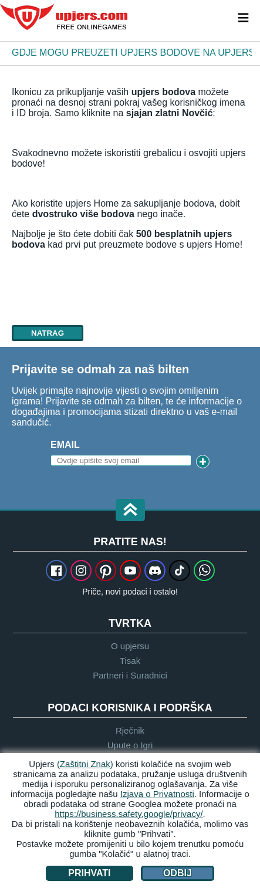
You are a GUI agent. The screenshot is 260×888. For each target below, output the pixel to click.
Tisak (130, 661)
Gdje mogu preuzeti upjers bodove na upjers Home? (132, 53)
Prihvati (89, 873)
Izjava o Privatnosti (157, 794)
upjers (64, 17)
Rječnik (130, 730)
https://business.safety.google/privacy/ (128, 814)
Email (65, 445)
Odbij (177, 873)
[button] (130, 511)
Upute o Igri (130, 745)
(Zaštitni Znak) (85, 764)
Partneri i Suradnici (130, 675)
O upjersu (130, 646)
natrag (47, 333)
